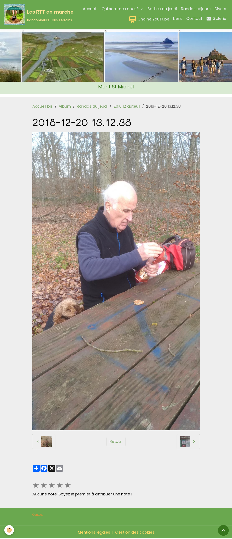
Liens (177, 18)
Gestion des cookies (134, 532)
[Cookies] (9, 530)
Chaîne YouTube (149, 19)
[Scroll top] (223, 530)
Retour (116, 441)
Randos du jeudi (92, 106)
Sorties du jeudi (162, 8)
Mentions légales (94, 532)
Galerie (216, 19)
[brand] (28, 14)
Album (65, 106)
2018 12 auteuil (126, 106)
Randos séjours (196, 8)
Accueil (90, 8)
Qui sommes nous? (120, 8)
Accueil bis (42, 106)
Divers (220, 8)
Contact (194, 18)
